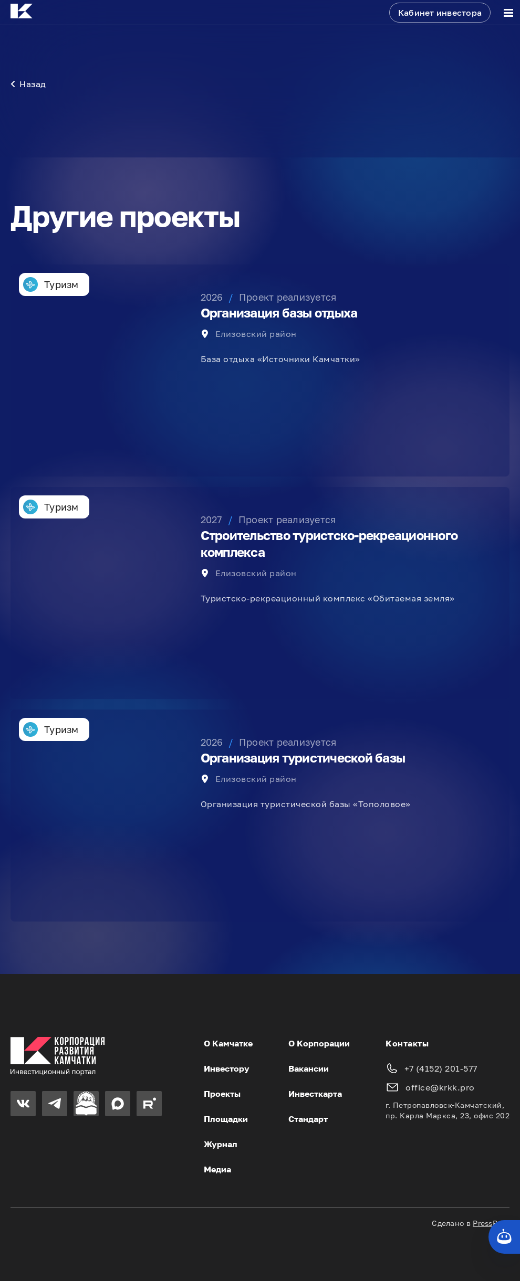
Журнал (220, 1144)
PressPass (491, 1223)
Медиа (217, 1169)
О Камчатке (228, 1043)
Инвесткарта (315, 1093)
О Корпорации (319, 1043)
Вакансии (308, 1068)
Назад (28, 84)
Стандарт (308, 1119)
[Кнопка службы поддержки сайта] (504, 1237)
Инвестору (226, 1068)
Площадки (226, 1119)
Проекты (222, 1093)
